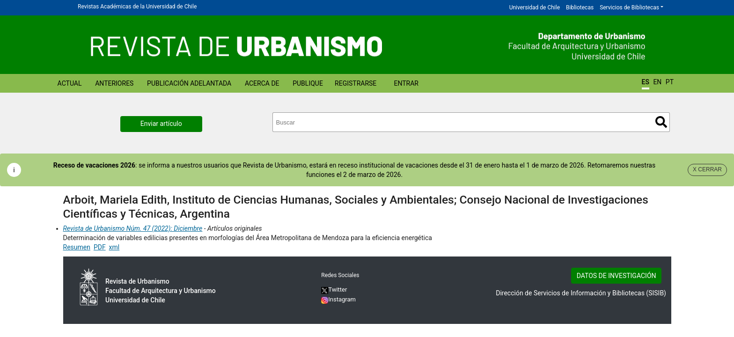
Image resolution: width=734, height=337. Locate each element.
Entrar (406, 83)
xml (114, 247)
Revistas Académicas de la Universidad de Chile (137, 6)
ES (645, 82)
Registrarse (355, 83)
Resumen (76, 247)
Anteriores (114, 83)
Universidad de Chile (534, 7)
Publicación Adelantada (189, 83)
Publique (308, 83)
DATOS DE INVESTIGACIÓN (616, 275)
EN (657, 82)
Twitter (334, 289)
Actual (70, 83)
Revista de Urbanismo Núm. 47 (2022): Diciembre (133, 228)
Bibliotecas (580, 7)
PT (670, 82)
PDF (100, 247)
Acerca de (262, 83)
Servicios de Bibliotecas (629, 7)
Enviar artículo (161, 123)
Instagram (338, 299)
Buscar (661, 122)
